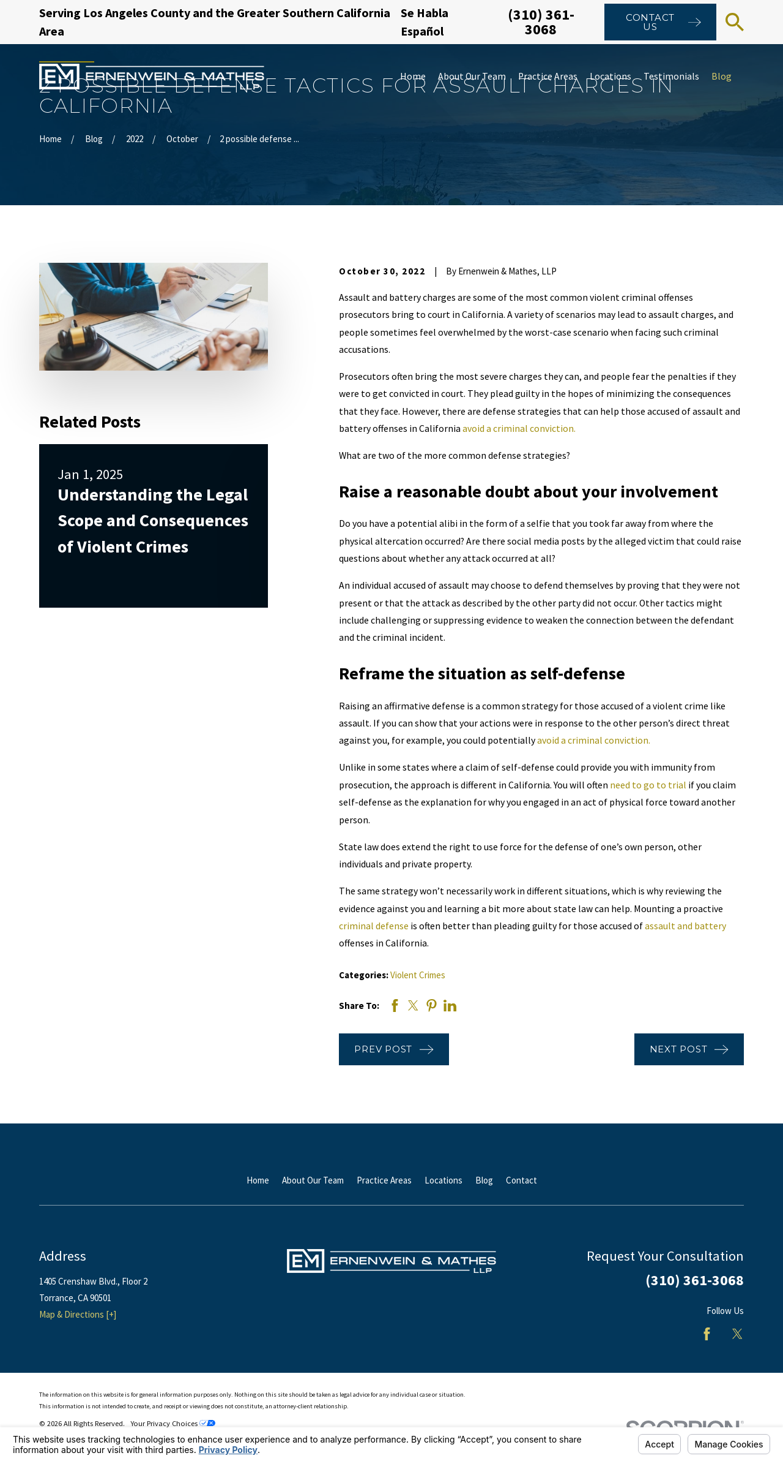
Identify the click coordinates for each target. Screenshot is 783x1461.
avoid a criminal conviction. (519, 428)
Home (258, 1180)
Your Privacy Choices (172, 1423)
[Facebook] (706, 1333)
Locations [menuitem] (610, 76)
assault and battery (685, 926)
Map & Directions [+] (77, 1314)
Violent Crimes (417, 975)
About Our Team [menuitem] (472, 76)
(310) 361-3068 (541, 22)
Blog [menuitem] (721, 76)
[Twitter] (737, 1333)
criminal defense (374, 926)
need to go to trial (648, 785)
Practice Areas (384, 1180)
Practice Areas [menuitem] (547, 76)
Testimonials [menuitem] (671, 76)
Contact (521, 1180)
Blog (484, 1180)
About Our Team (313, 1180)
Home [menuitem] (413, 76)
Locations (443, 1180)
